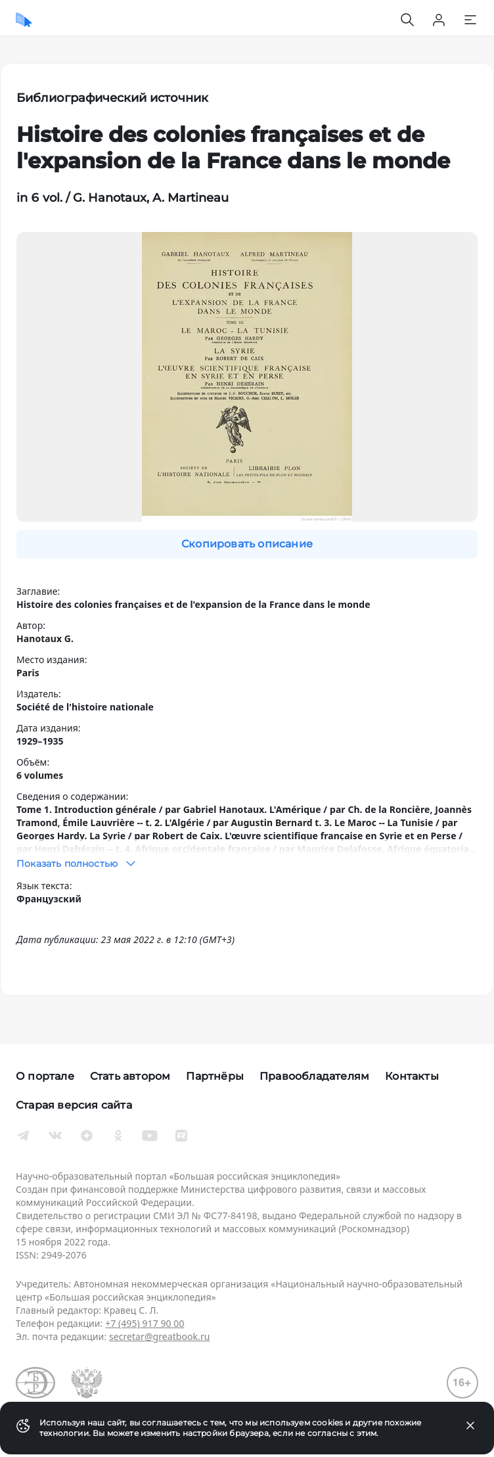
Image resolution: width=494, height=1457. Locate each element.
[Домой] (24, 20)
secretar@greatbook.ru (159, 1336)
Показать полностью (77, 863)
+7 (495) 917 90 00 (144, 1323)
